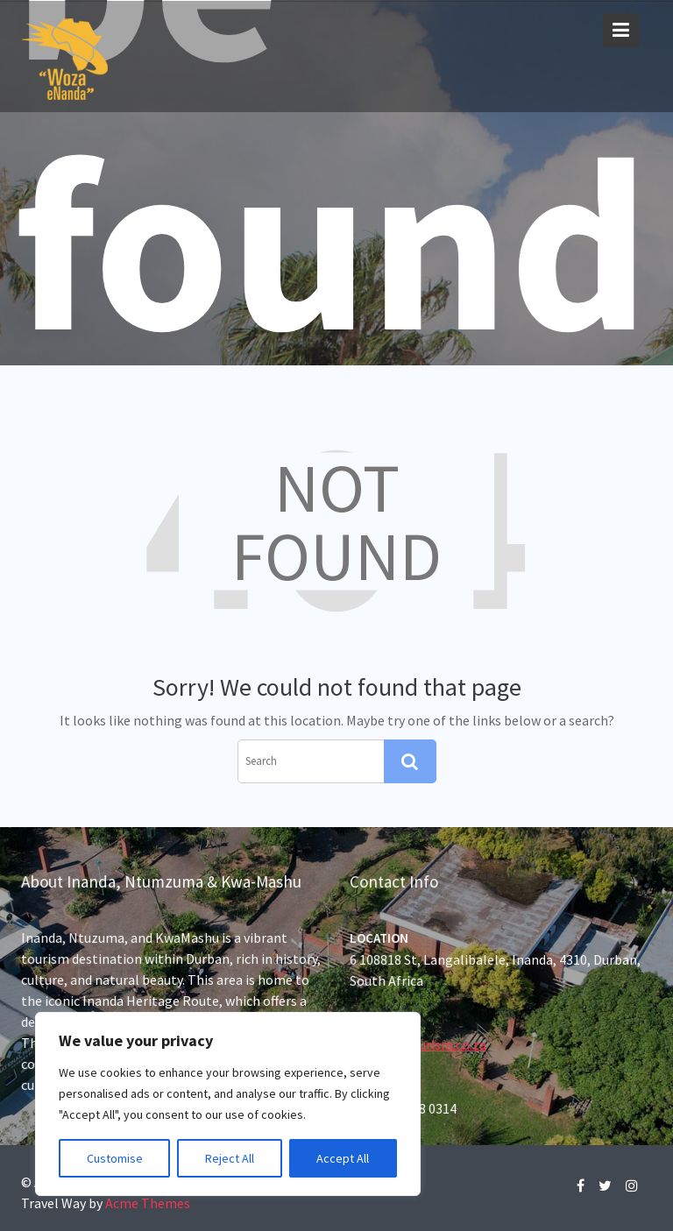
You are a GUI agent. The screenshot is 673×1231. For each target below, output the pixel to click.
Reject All (229, 1158)
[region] (228, 1104)
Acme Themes (147, 1203)
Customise (115, 1158)
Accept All (342, 1158)
